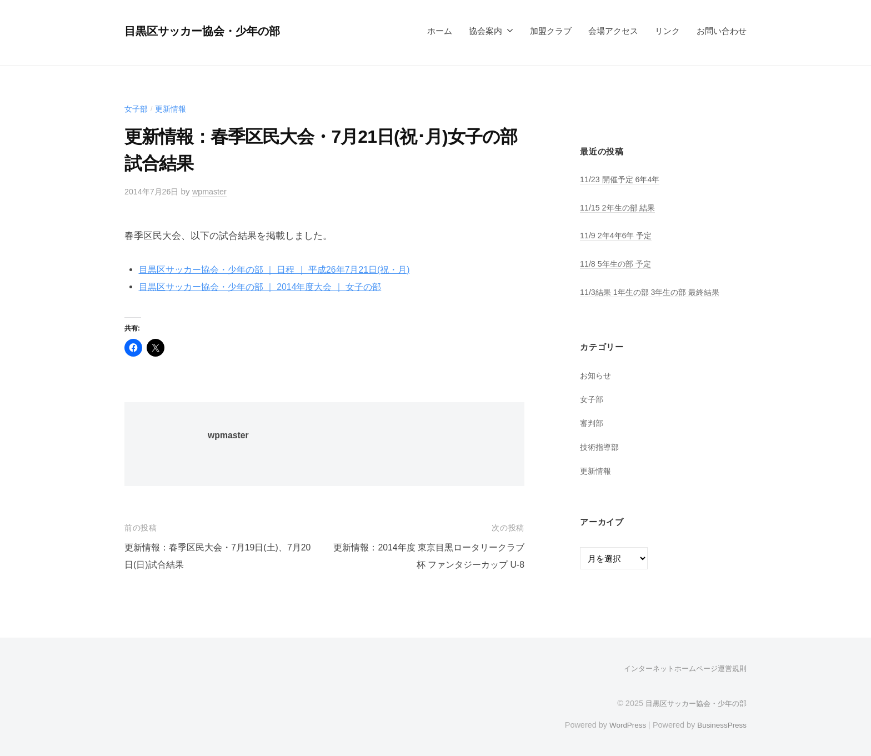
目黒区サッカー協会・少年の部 (211, 31)
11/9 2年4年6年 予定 (618, 235)
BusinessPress (720, 724)
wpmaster (214, 191)
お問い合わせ (722, 31)
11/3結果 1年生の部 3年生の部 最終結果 (655, 291)
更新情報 (173, 108)
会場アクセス (613, 31)
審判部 (592, 422)
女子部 (136, 108)
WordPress (622, 724)
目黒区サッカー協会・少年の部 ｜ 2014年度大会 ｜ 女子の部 (268, 287)
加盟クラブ (551, 31)
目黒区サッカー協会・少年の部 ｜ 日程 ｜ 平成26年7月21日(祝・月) (283, 269)
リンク (667, 31)
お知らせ (596, 375)
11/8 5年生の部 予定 (618, 263)
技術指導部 (601, 446)
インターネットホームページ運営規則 (680, 668)
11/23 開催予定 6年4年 (622, 179)
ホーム (439, 31)
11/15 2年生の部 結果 (620, 207)
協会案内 (485, 31)
